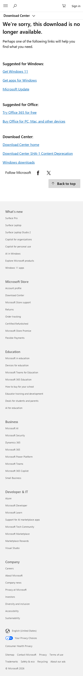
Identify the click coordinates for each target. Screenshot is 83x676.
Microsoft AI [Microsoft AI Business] (11, 428)
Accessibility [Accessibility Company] (12, 611)
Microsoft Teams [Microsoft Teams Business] (14, 463)
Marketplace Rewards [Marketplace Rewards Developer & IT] (17, 541)
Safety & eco (28, 661)
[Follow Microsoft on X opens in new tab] (48, 172)
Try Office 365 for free (20, 112)
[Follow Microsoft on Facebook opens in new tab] (38, 172)
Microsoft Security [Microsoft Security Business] (15, 435)
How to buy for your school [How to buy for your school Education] (19, 386)
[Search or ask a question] (15, 5)
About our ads (58, 661)
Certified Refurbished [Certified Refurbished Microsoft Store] (16, 323)
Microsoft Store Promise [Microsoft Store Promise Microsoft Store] (18, 330)
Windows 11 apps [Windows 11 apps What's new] (14, 267)
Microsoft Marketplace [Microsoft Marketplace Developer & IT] (17, 533)
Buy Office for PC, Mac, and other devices (34, 121)
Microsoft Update (16, 89)
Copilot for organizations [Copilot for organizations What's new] (18, 239)
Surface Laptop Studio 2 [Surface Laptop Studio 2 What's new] (18, 232)
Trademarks (11, 661)
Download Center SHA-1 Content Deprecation (38, 153)
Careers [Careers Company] (9, 568)
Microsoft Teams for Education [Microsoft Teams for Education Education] (21, 372)
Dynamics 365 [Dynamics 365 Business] (12, 442)
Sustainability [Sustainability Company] (12, 618)
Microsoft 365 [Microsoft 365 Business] (12, 449)
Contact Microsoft (26, 654)
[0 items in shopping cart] (65, 6)
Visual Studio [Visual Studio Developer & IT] (12, 548)
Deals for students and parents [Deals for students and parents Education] (22, 400)
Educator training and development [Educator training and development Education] (24, 393)
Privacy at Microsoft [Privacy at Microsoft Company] (16, 589)
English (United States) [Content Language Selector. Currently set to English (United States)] (24, 630)
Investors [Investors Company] (10, 596)
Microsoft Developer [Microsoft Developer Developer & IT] (16, 505)
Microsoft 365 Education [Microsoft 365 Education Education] (18, 379)
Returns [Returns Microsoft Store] (9, 309)
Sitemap (9, 654)
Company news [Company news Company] (13, 582)
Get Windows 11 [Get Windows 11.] (15, 71)
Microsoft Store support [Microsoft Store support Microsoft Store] (18, 302)
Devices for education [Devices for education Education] (17, 365)
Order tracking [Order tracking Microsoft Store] (13, 316)
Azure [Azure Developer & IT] (8, 498)
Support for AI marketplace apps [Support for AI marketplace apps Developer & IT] (22, 519)
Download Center (17, 15)
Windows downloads (19, 162)
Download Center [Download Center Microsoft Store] (14, 295)
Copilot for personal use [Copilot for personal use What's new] (18, 246)
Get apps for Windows (20, 80)
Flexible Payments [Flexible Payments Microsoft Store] (15, 337)
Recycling (42, 661)
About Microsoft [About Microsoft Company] (14, 575)
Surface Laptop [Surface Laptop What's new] (13, 225)
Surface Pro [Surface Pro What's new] (11, 218)
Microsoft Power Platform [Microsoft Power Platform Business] (19, 456)
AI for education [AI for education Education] (13, 408)
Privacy (43, 654)
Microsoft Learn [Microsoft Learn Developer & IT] (13, 512)
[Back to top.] (64, 183)
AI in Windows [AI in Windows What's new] (13, 253)
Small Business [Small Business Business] (13, 478)
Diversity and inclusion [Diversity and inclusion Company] (17, 603)
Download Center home (21, 144)
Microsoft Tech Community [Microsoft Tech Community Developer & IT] (19, 526)
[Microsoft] (41, 3)
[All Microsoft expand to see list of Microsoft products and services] (5, 6)
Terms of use (56, 654)
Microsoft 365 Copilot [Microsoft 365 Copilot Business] (17, 470)
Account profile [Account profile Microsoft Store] (13, 288)
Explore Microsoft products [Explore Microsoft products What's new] (19, 260)
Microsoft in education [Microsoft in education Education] (17, 358)
